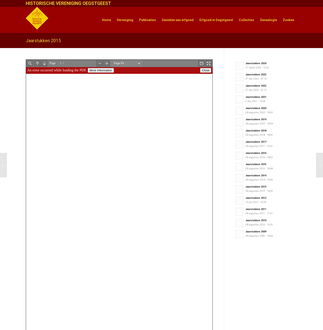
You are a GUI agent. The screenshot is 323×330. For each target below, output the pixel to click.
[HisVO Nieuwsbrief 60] (3, 165)
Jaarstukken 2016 (255, 153)
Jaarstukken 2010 (255, 220)
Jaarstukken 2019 (255, 119)
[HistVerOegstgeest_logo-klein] (37, 20)
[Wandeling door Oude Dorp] (319, 165)
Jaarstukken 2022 (255, 85)
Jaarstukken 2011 (255, 209)
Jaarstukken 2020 (255, 108)
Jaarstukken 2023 (255, 74)
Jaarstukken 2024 (255, 63)
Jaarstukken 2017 (255, 141)
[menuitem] (106, 20)
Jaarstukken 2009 (255, 231)
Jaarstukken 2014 (255, 175)
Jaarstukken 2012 (255, 198)
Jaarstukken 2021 (255, 97)
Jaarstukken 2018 (255, 130)
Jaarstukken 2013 (255, 186)
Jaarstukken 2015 (43, 40)
